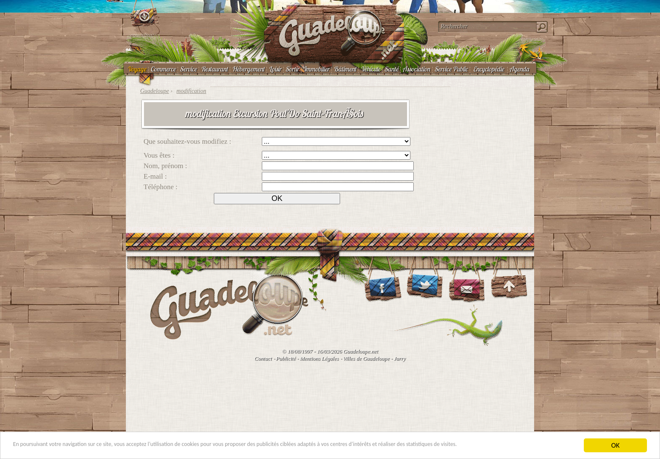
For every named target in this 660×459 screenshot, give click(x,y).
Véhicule (370, 69)
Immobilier (316, 69)
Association (416, 69)
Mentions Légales (319, 358)
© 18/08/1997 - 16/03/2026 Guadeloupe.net (330, 351)
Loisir (275, 69)
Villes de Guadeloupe (366, 358)
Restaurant (214, 69)
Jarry (399, 358)
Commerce (163, 69)
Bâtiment (344, 69)
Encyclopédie (488, 69)
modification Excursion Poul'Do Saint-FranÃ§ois (273, 113)
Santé (391, 69)
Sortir (292, 69)
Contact (262, 358)
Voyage (136, 69)
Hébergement (248, 69)
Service (188, 69)
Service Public (451, 69)
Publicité (286, 358)
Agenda (519, 69)
